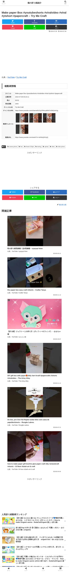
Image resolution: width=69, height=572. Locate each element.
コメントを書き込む (34, 538)
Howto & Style (29, 146)
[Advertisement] (34, 168)
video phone (60, 146)
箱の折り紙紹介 (34, 3)
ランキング (56, 560)
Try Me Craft (21, 77)
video (52, 146)
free (20, 146)
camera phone (12, 146)
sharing (38, 146)
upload (45, 146)
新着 (34, 560)
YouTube (11, 77)
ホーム (12, 560)
